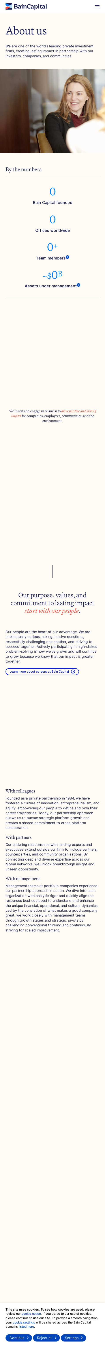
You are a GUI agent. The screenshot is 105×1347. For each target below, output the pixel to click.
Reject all (44, 1338)
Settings (72, 1338)
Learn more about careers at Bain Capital (42, 672)
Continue (16, 1338)
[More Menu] (97, 6)
